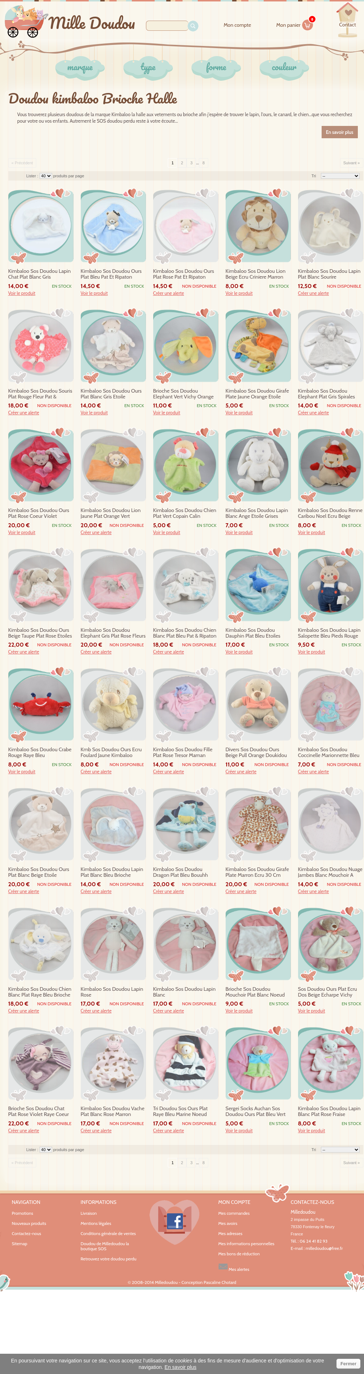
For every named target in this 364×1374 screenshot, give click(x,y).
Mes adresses (230, 1233)
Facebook (175, 1222)
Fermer (348, 1363)
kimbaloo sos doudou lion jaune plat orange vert (111, 513)
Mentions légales (96, 1223)
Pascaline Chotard (220, 1282)
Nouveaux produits (29, 1223)
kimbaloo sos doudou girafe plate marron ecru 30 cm (257, 872)
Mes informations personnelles (246, 1243)
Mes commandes (234, 1213)
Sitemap (20, 1243)
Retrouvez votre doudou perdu (109, 1258)
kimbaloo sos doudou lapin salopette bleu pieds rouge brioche (329, 633)
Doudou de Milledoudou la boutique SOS (105, 1246)
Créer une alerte (168, 293)
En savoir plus (180, 1367)
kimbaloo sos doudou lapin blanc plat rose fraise (329, 1111)
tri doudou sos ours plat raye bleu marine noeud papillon (180, 1111)
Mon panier (294, 24)
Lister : (32, 176)
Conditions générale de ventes (108, 1233)
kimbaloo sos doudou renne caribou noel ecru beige (330, 513)
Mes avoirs (228, 1223)
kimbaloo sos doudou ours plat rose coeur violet (39, 513)
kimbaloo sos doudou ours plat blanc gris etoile (111, 394)
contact (347, 24)
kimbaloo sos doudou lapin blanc (184, 992)
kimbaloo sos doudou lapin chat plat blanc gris (39, 274)
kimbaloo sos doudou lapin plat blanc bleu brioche (112, 872)
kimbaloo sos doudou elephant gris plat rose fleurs (113, 633)
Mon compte (237, 25)
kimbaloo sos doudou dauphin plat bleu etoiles (253, 633)
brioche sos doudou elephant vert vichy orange (183, 394)
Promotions (22, 1213)
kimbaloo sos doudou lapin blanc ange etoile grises (257, 513)
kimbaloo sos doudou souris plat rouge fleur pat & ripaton (40, 394)
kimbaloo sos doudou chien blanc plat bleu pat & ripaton (185, 633)
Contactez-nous (26, 1233)
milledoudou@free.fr (324, 1248)
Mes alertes (234, 1266)
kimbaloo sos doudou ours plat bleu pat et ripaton (111, 274)
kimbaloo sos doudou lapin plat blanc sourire (329, 274)
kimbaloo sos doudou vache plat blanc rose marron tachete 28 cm (113, 1111)
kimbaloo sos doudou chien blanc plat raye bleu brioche (40, 992)
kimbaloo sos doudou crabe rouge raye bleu (40, 752)
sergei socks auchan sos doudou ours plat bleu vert (256, 1111)
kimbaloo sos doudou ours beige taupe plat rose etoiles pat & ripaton (40, 633)
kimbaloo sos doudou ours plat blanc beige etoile (39, 872)
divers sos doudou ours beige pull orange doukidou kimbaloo (256, 753)
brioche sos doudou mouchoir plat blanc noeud (255, 992)
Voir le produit (21, 293)
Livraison (89, 1213)
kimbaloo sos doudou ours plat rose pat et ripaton (183, 274)
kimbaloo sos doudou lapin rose (112, 992)
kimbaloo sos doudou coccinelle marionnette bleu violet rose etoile (329, 753)
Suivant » (351, 163)
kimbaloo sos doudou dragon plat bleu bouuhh (180, 872)
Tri (313, 176)
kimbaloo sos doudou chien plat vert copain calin (185, 513)
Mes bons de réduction (239, 1253)
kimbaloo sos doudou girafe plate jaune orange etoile (257, 394)
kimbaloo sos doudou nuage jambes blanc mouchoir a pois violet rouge (330, 872)
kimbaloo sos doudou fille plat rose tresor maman (183, 752)
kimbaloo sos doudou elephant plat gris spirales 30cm (326, 394)
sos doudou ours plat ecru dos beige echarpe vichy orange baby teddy (327, 992)
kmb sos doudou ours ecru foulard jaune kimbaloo (111, 752)
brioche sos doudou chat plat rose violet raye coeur (38, 1111)
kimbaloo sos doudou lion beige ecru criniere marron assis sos (256, 274)
